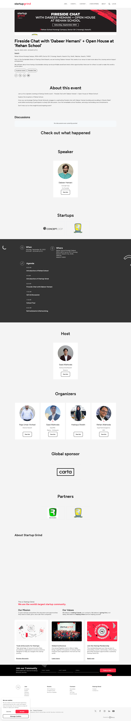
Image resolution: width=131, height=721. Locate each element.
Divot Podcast (73, 694)
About (104, 4)
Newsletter (72, 689)
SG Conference (51, 689)
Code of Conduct (37, 710)
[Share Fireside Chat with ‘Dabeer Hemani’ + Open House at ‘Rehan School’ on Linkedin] (24, 75)
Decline (8, 711)
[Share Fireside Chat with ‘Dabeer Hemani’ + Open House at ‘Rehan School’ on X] (20, 75)
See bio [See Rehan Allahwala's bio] (103, 434)
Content (83, 4)
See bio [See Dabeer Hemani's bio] (65, 192)
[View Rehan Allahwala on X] (104, 421)
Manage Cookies (15, 716)
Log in (114, 4)
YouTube (72, 692)
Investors (26, 689)
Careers (94, 689)
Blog (71, 690)
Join (65, 4)
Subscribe (107, 670)
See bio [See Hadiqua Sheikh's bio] (78, 434)
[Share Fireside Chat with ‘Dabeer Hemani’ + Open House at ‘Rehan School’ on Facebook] (16, 75)
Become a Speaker (52, 692)
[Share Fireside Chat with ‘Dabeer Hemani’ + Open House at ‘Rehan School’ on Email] (28, 75)
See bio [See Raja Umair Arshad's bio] (27, 434)
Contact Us (95, 690)
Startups (26, 692)
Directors (26, 695)
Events (73, 4)
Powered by (109, 717)
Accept (22, 711)
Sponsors (26, 694)
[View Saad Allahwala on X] (53, 421)
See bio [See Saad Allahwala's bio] (65, 374)
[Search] (109, 4)
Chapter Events (51, 690)
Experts (26, 690)
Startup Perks (94, 4)
